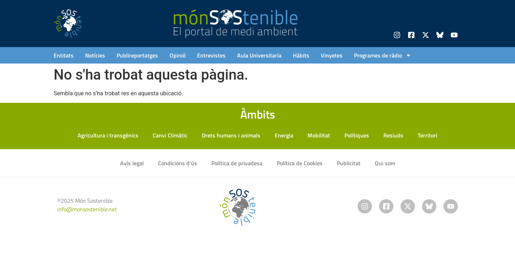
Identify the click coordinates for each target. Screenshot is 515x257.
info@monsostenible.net (87, 209)
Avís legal (132, 163)
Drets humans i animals (231, 135)
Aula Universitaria (259, 55)
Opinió (178, 55)
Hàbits (301, 55)
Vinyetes (332, 55)
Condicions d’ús (177, 163)
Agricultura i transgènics (108, 135)
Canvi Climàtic (170, 135)
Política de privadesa (237, 163)
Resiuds (393, 135)
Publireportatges (137, 55)
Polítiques (356, 135)
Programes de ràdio (382, 55)
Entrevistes (211, 55)
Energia (284, 135)
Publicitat (348, 163)
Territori (427, 135)
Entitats (64, 55)
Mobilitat (319, 135)
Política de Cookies (300, 163)
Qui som (385, 163)
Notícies (95, 55)
